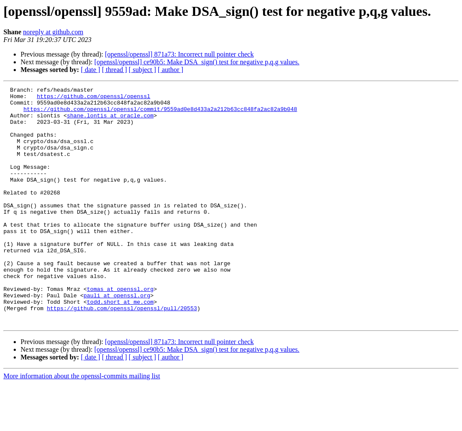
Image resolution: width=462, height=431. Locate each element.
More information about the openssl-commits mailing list (81, 423)
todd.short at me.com (120, 345)
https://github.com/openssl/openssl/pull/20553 (122, 353)
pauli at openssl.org (116, 337)
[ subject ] (142, 69)
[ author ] (171, 69)
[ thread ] (114, 69)
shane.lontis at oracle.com (110, 122)
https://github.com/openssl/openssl (93, 98)
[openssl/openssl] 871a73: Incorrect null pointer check (179, 54)
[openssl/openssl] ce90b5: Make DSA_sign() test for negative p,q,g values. (196, 62)
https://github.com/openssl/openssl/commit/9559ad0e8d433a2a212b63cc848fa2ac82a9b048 (160, 114)
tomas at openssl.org (120, 330)
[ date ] (90, 69)
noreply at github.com (53, 32)
